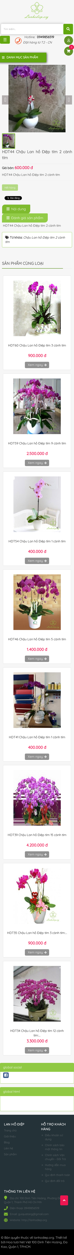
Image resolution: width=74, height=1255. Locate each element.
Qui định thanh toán (57, 1175)
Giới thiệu (10, 1136)
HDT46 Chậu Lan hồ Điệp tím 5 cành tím (37, 639)
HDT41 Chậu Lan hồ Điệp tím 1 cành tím (37, 737)
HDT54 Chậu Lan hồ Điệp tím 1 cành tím (37, 541)
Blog (7, 1142)
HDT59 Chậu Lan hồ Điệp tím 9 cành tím (37, 443)
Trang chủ (10, 1130)
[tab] (16, 209)
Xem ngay (37, 365)
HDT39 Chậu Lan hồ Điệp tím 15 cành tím (37, 835)
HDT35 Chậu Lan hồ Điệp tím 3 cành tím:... (37, 933)
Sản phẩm (10, 1154)
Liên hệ (8, 1148)
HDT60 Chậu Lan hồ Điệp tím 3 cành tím (37, 345)
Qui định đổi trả (54, 1181)
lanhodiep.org (44, 1238)
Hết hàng (10, 187)
